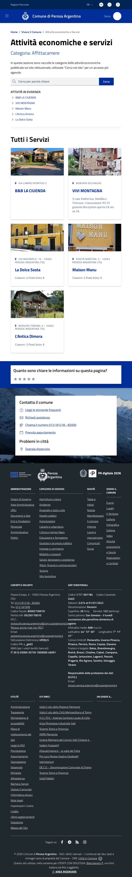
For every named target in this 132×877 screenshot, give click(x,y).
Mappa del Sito (19, 828)
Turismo (43, 571)
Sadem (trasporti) (49, 745)
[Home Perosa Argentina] (49, 16)
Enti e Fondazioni (20, 521)
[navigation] (7, 16)
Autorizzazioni (47, 521)
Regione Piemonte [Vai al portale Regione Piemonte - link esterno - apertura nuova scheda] (20, 4)
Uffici (13, 510)
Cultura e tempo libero (52, 532)
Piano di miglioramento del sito (21, 734)
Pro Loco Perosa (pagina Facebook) (59, 756)
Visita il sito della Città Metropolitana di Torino (65, 712)
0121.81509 (23, 607)
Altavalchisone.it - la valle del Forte (59, 751)
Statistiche (17, 822)
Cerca (106, 81)
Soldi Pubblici (46, 778)
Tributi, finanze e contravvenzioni (58, 565)
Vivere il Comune (31, 32)
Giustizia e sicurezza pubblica (55, 543)
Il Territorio (112, 514)
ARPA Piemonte (48, 734)
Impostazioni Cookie (22, 806)
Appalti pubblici (48, 516)
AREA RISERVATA (63, 872)
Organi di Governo (21, 499)
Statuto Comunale (21, 789)
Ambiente (45, 505)
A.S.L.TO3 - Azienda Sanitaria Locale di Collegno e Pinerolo (72, 718)
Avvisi (90, 549)
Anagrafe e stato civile (52, 510)
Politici (14, 538)
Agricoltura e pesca (50, 499)
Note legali (17, 800)
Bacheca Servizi (20, 784)
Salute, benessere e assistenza (56, 560)
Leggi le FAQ (18, 745)
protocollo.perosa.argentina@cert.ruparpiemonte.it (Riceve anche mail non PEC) (39, 625)
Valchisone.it (46, 762)
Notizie (91, 510)
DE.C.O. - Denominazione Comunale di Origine (65, 767)
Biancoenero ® (94, 863)
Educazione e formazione (53, 538)
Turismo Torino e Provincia (53, 729)
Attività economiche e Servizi (113, 546)
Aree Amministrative (22, 505)
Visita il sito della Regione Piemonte (59, 707)
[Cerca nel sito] (117, 16)
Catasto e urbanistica (51, 527)
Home (14, 32)
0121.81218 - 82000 (27, 603)
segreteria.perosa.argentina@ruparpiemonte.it (37, 636)
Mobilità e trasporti (50, 554)
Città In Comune (88, 858)
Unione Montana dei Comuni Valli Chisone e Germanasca (71, 740)
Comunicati (93, 543)
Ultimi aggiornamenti (23, 817)
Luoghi (110, 508)
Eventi (110, 503)
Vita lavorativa (47, 576)
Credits (15, 811)
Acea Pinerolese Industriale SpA (57, 723)
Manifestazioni (95, 516)
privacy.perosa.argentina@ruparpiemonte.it (92, 685)
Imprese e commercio (51, 549)
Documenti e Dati (20, 516)
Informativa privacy (22, 795)
